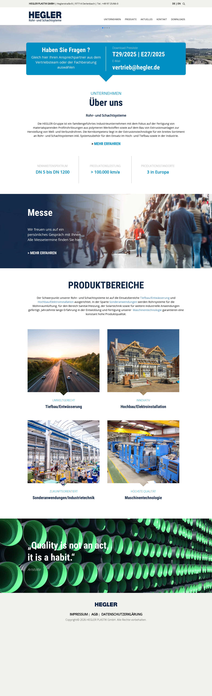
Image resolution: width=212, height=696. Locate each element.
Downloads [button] (178, 19)
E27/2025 (153, 54)
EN (179, 3)
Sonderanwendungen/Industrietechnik (64, 497)
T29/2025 (124, 54)
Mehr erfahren (107, 143)
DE (173, 3)
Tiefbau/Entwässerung (155, 298)
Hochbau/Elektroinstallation (56, 302)
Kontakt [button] (162, 19)
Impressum (79, 614)
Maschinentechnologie (147, 310)
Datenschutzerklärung (121, 614)
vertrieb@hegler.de (136, 67)
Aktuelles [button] (147, 19)
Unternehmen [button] (112, 19)
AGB (94, 614)
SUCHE (184, 4)
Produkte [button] (131, 19)
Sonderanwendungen (123, 302)
